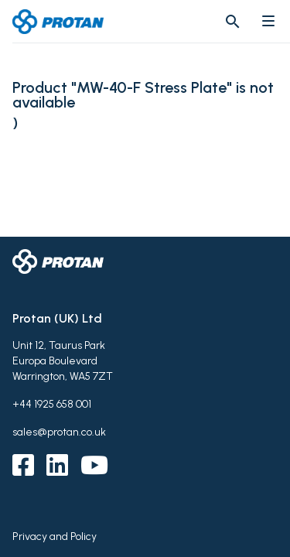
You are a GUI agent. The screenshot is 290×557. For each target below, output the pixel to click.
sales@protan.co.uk (59, 432)
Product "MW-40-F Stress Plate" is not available (143, 95)
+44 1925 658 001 (51, 404)
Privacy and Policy (54, 536)
